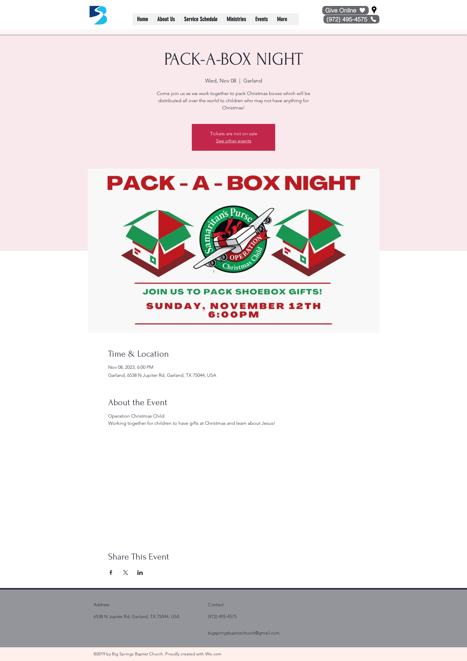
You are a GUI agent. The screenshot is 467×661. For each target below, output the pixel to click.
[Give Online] (345, 10)
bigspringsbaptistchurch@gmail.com (244, 633)
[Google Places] (374, 10)
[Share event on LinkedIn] (140, 572)
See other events (233, 141)
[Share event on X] (125, 572)
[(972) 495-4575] (351, 19)
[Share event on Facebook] (111, 572)
